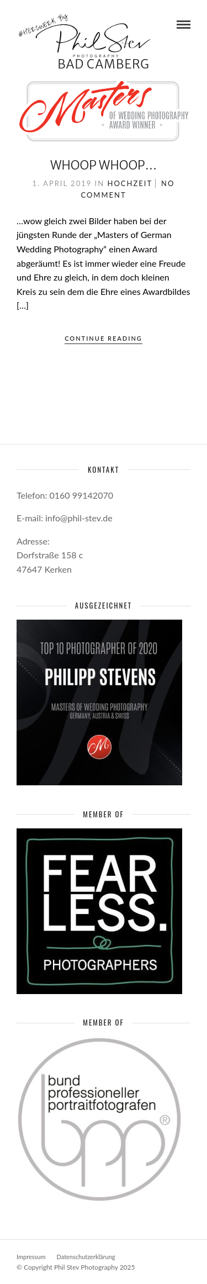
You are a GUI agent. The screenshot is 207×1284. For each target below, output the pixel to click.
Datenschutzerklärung (86, 1256)
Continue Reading (103, 338)
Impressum (31, 1256)
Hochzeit (130, 183)
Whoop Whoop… (103, 165)
